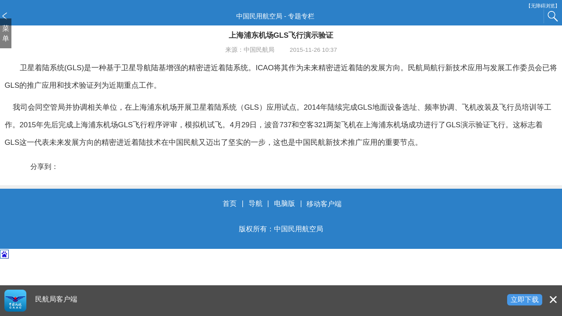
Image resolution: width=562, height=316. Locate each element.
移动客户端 (324, 204)
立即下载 (525, 299)
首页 (230, 204)
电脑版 (284, 204)
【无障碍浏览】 (543, 6)
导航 (256, 204)
